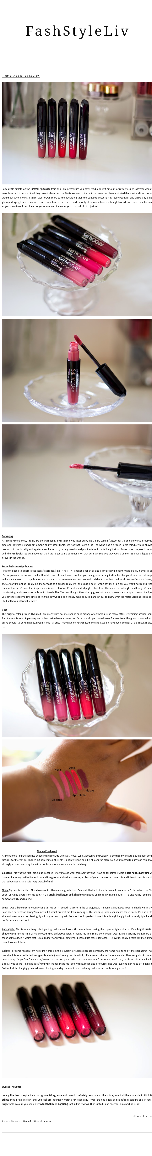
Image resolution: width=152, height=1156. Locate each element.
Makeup (16, 1121)
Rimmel (27, 1121)
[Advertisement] (78, 61)
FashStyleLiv (78, 31)
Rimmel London (42, 1121)
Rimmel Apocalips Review (21, 75)
